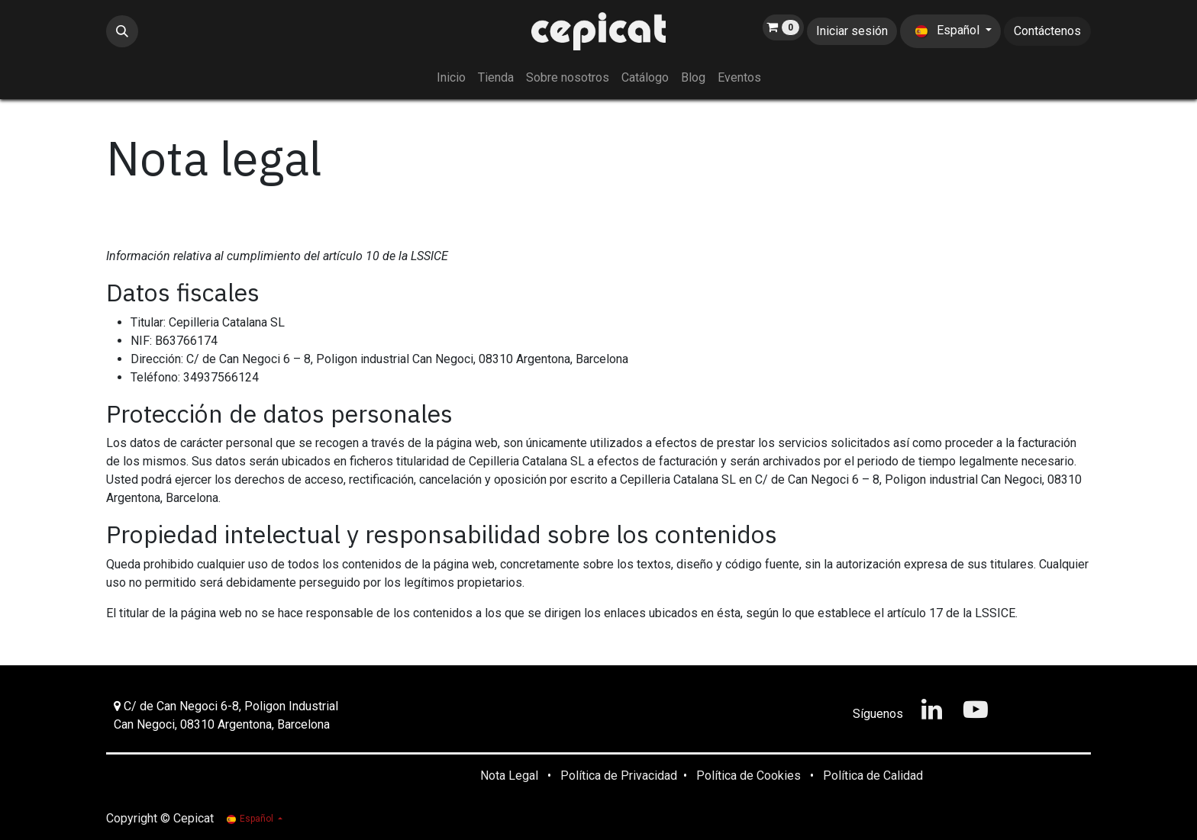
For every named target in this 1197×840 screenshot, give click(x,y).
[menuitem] (451, 78)
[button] (122, 31)
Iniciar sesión (852, 31)
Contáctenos (1047, 31)
